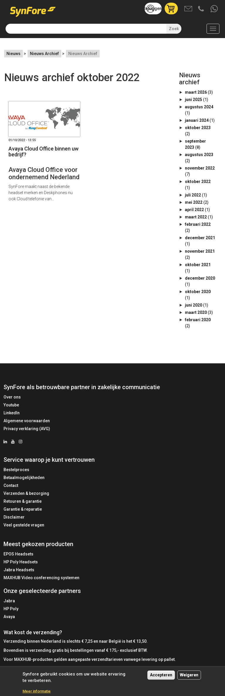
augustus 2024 (199, 107)
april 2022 (194, 209)
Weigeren (189, 678)
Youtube (11, 405)
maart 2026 (196, 92)
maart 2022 (196, 217)
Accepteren (161, 678)
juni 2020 (193, 305)
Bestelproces (16, 469)
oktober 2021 (198, 264)
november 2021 (200, 251)
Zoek (174, 28)
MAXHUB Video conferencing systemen (41, 577)
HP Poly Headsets (21, 562)
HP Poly (11, 608)
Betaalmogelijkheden (24, 477)
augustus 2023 (199, 154)
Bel (201, 9)
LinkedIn (12, 413)
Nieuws (13, 53)
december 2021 (200, 237)
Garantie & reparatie (23, 509)
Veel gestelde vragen (24, 525)
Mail (188, 9)
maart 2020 (196, 312)
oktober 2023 (198, 127)
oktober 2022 (198, 181)
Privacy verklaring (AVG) (27, 428)
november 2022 (200, 168)
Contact (11, 485)
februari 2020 (198, 319)
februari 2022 (198, 224)
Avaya (9, 616)
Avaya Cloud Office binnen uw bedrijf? (43, 152)
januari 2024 (197, 120)
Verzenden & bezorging (26, 493)
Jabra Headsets (19, 569)
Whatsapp (214, 9)
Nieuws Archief (44, 53)
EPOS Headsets (18, 554)
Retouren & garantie (23, 501)
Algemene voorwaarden (27, 420)
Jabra (9, 600)
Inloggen (153, 8)
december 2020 (200, 278)
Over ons (12, 397)
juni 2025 (193, 99)
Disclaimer (14, 517)
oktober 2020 (198, 291)
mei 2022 (193, 202)
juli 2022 (193, 195)
